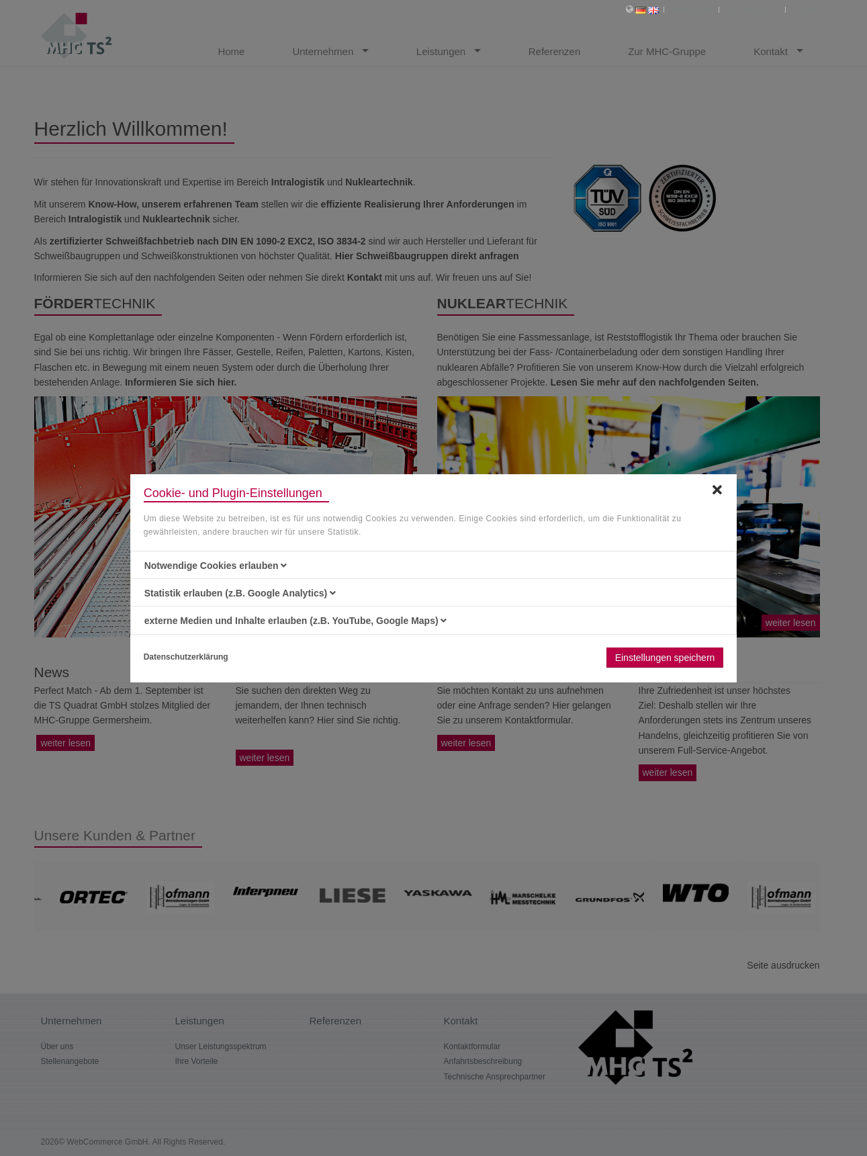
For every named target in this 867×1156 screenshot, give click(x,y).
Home (806, 9)
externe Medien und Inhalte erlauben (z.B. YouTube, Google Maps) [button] (295, 620)
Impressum (692, 9)
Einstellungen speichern (665, 657)
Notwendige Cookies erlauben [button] (215, 565)
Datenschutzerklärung (186, 657)
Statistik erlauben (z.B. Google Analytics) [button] (240, 593)
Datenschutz (754, 9)
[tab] (434, 565)
